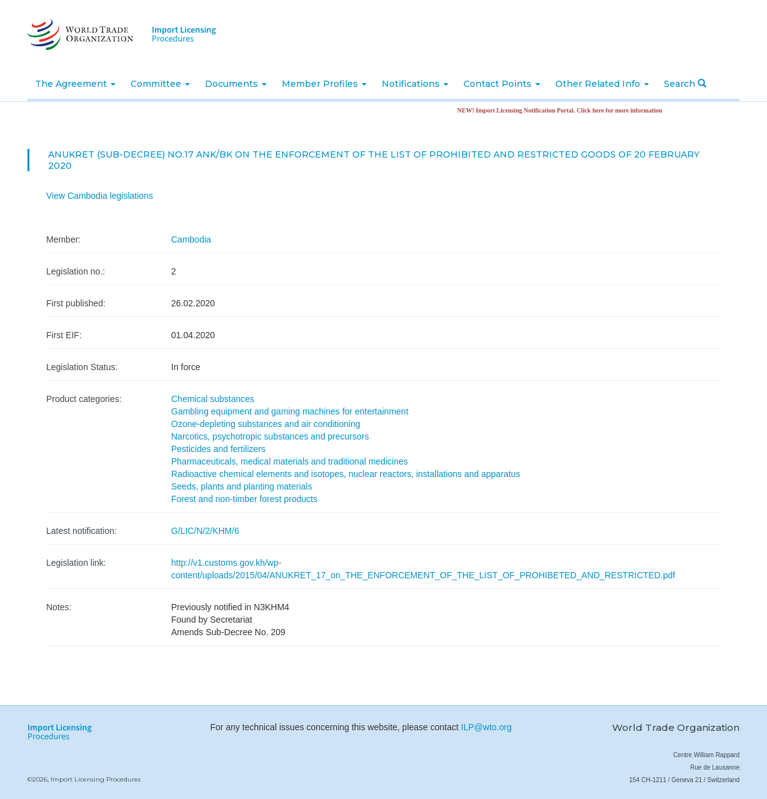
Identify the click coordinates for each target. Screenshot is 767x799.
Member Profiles (324, 83)
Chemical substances (212, 399)
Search (685, 83)
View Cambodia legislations (99, 196)
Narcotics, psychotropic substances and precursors (270, 436)
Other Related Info (602, 83)
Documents (236, 83)
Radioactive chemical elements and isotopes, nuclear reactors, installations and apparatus (345, 474)
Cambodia (191, 239)
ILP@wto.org (486, 727)
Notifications (415, 83)
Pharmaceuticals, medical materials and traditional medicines (289, 461)
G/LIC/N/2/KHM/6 (205, 531)
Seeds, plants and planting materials (241, 486)
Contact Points (501, 83)
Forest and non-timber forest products (244, 499)
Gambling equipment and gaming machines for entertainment (289, 411)
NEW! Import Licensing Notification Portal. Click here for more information (563, 110)
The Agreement (75, 83)
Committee (160, 83)
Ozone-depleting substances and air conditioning (265, 424)
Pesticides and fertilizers (218, 449)
